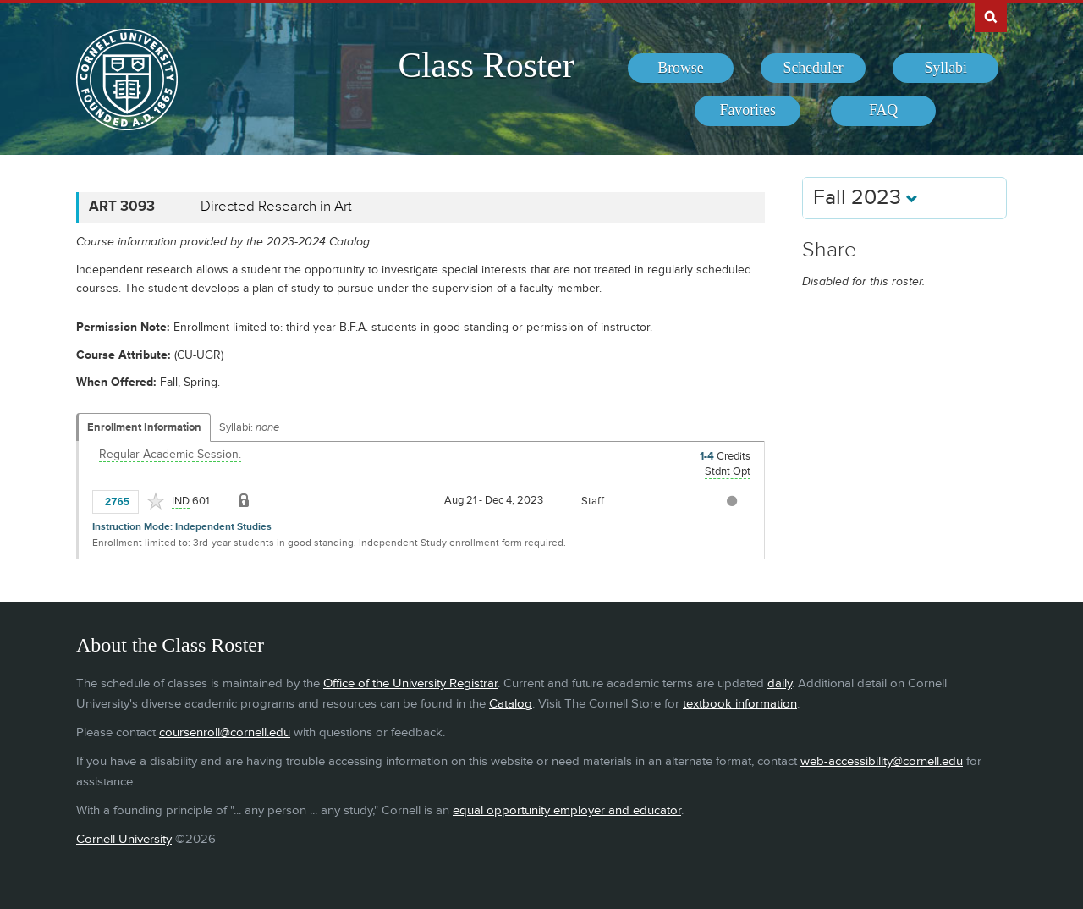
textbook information (740, 704)
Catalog (510, 704)
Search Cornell (991, 16)
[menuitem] (681, 68)
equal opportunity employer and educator (567, 810)
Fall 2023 (865, 198)
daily (779, 683)
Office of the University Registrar (410, 683)
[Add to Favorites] (155, 501)
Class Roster (486, 65)
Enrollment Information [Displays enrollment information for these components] (144, 427)
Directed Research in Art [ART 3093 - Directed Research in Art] (276, 206)
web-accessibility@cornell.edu (881, 761)
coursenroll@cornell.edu (224, 732)
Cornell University (124, 839)
